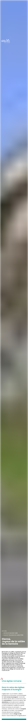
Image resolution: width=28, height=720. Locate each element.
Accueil (4, 631)
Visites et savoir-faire (10, 633)
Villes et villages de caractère (13, 635)
